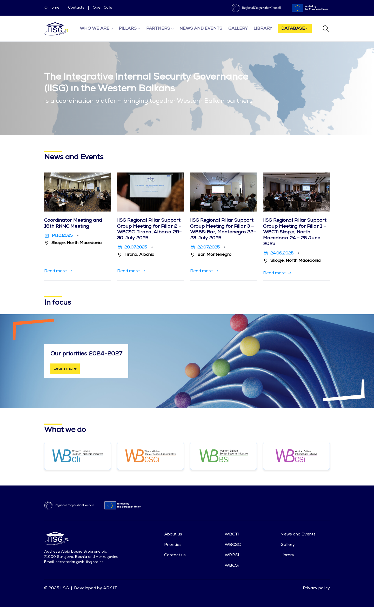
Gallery (238, 29)
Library (262, 29)
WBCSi (232, 566)
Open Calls (102, 8)
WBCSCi (233, 545)
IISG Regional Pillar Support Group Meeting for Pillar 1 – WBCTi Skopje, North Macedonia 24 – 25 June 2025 (294, 232)
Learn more (65, 369)
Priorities (173, 545)
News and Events (200, 29)
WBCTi (232, 534)
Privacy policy (316, 588)
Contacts (76, 8)
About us (173, 534)
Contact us (175, 555)
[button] (58, 271)
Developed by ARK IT (95, 588)
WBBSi (232, 555)
